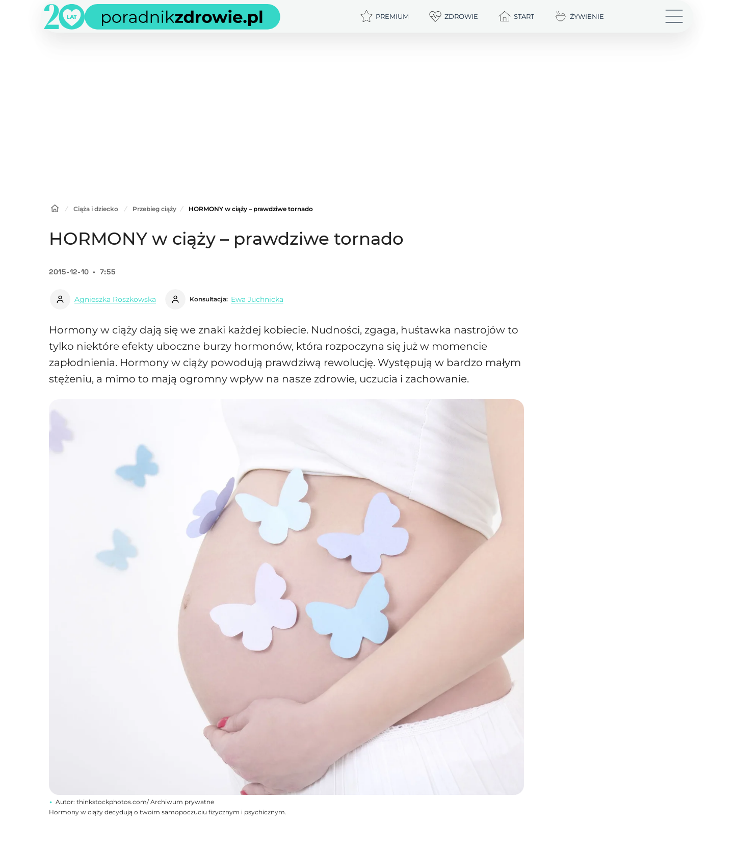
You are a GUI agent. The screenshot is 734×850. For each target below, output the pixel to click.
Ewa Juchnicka (257, 299)
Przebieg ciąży (154, 209)
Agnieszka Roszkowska (115, 299)
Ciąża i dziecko (95, 209)
